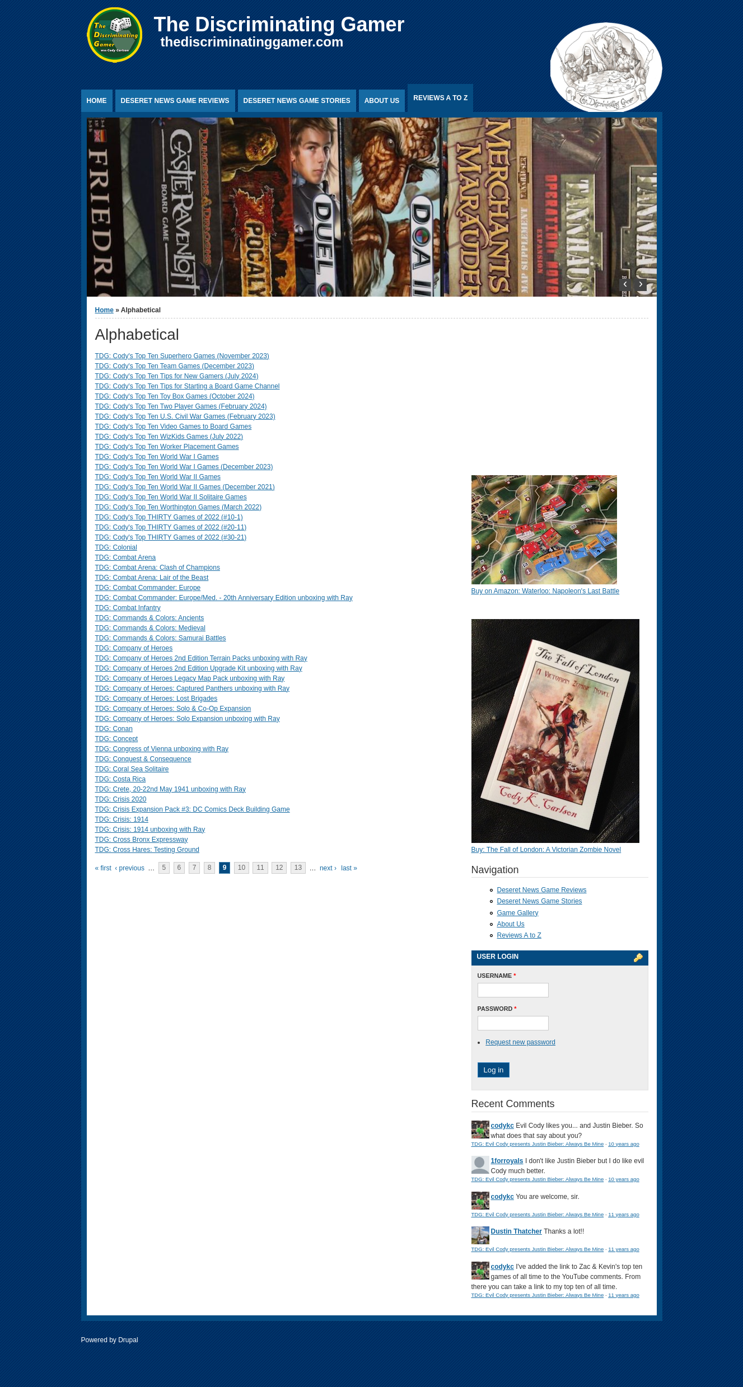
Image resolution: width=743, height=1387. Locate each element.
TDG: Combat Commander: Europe (148, 588)
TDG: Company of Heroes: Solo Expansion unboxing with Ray (187, 719)
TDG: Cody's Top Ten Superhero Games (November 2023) (182, 356)
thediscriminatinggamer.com (252, 41)
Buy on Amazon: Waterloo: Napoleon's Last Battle (545, 591)
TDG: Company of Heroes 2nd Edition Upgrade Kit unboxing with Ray (198, 668)
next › (328, 868)
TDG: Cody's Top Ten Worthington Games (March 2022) (178, 507)
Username (497, 975)
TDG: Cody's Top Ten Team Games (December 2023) (174, 366)
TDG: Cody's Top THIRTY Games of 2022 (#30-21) (171, 537)
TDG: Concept (116, 739)
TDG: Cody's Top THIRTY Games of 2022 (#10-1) (169, 517)
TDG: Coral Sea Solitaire (132, 769)
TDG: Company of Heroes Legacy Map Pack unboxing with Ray (190, 678)
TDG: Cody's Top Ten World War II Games (158, 477)
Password (497, 1008)
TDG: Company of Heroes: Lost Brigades (156, 698)
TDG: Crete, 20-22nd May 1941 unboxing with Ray (170, 789)
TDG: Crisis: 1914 (121, 819)
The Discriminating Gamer (279, 24)
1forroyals (507, 1161)
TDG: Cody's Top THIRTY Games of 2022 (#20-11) (171, 527)
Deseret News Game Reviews (175, 101)
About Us (382, 101)
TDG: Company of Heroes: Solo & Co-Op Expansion (173, 709)
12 (279, 868)
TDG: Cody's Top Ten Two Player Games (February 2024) (181, 406)
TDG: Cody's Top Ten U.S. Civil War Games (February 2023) (185, 416)
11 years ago (623, 1214)
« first (103, 868)
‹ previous (129, 868)
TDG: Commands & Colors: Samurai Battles (160, 638)
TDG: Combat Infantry (128, 608)
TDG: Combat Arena (125, 557)
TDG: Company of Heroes (134, 648)
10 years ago (623, 1144)
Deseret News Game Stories (297, 101)
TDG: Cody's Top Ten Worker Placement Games (167, 447)
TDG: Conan (114, 729)
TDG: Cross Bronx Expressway (141, 840)
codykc (502, 1126)
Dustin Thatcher (516, 1231)
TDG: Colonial (116, 547)
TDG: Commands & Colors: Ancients (149, 618)
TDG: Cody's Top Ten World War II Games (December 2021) (185, 487)
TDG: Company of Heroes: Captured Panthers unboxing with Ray (192, 688)
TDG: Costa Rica (120, 779)
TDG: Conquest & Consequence (143, 759)
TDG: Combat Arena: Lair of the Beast (152, 578)
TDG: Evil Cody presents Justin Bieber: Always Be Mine (537, 1144)
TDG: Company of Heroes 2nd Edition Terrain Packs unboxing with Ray (201, 658)
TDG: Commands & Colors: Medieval (150, 628)
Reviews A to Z (440, 98)
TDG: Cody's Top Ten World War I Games (157, 457)
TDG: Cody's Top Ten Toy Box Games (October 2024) (175, 396)
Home (97, 101)
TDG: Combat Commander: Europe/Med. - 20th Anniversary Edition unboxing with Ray (224, 598)
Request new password (520, 1042)
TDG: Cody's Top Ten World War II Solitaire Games (171, 497)
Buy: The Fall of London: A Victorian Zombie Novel (546, 850)
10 (241, 868)
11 (260, 868)
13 (298, 868)
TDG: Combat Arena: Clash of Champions (157, 567)
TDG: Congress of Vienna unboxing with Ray (162, 749)
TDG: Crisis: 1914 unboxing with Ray (150, 829)
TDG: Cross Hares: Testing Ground (147, 850)
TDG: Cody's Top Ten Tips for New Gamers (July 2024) (177, 376)
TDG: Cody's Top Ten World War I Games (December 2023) (184, 467)
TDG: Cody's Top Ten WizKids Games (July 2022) (169, 437)
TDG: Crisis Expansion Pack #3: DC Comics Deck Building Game (192, 809)
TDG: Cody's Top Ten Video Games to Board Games (173, 426)
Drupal (128, 1340)
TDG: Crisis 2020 (121, 799)
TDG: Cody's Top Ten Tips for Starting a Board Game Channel (187, 386)
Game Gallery (518, 913)
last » (349, 868)
